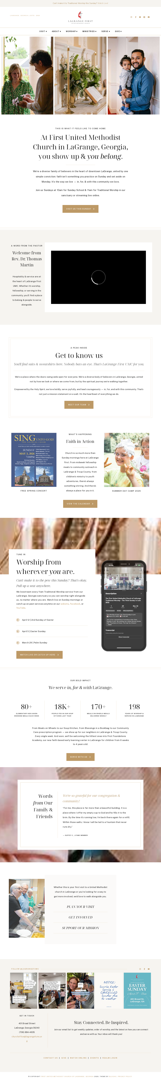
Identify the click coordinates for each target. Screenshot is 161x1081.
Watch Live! (103, 3)
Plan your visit (80, 906)
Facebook (75, 604)
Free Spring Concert (34, 491)
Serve (105, 31)
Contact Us (51, 1058)
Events (95, 1058)
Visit (42, 31)
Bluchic (113, 1076)
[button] (4, 76)
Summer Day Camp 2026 (126, 491)
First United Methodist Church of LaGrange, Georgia (67, 1076)
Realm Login (110, 1058)
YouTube (20, 608)
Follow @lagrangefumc (25, 969)
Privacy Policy (125, 1076)
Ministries (89, 31)
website (65, 604)
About (55, 31)
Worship (71, 31)
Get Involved (80, 917)
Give (117, 31)
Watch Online (78, 1058)
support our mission (80, 928)
